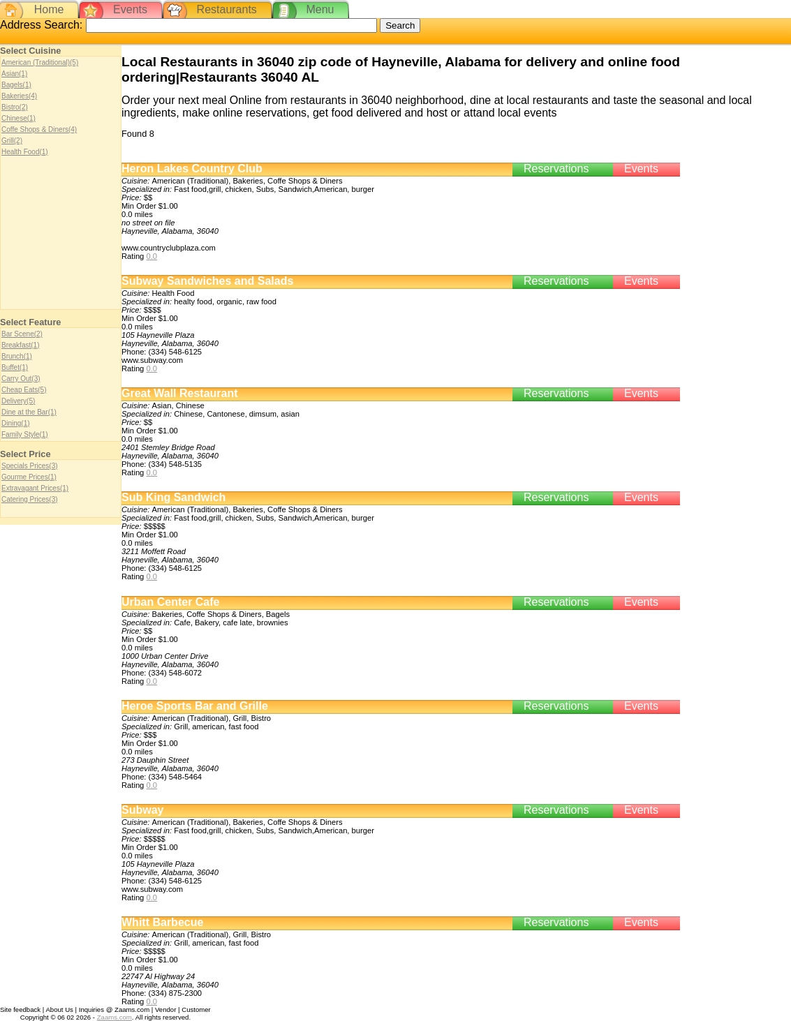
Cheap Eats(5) (23, 390)
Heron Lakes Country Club (192, 168)
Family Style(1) (24, 434)
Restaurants (227, 9)
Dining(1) (15, 423)
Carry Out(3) (20, 378)
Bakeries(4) (19, 96)
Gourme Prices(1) (29, 477)
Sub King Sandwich (173, 497)
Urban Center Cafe (170, 602)
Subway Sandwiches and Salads (207, 281)
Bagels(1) (16, 85)
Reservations (556, 168)
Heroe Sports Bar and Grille (194, 706)
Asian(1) (14, 73)
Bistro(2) (14, 107)
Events (130, 9)
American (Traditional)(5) (39, 62)
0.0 (151, 256)
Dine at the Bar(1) (29, 412)
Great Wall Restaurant (179, 393)
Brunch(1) (16, 356)
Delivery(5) (18, 401)
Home (49, 9)
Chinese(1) (18, 118)
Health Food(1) (24, 152)
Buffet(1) (14, 367)
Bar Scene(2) (22, 334)
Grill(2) (11, 140)
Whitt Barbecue (162, 922)
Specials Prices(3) (29, 466)
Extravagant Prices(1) (34, 488)
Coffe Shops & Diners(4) (39, 129)
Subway (142, 810)
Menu (320, 9)
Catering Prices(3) (29, 499)
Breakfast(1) (20, 345)
